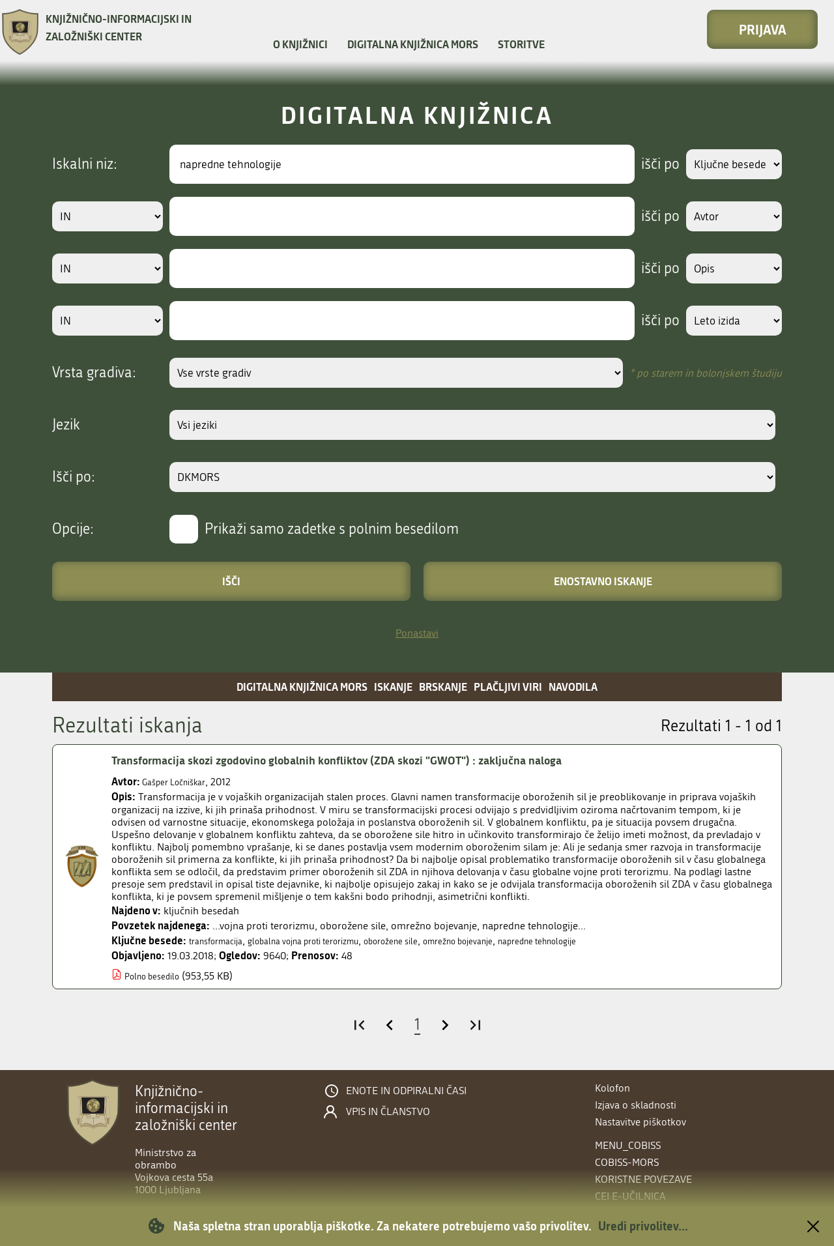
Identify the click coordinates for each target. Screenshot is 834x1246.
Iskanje (393, 686)
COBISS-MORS (627, 1162)
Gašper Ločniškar (180, 781)
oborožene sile (434, 941)
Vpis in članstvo (388, 1112)
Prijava (762, 29)
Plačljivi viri (508, 686)
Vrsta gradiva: (94, 372)
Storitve (521, 43)
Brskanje (443, 686)
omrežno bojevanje (515, 941)
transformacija (221, 941)
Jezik (66, 424)
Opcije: (73, 529)
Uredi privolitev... (643, 1225)
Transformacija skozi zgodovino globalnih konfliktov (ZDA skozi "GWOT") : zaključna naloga (372, 760)
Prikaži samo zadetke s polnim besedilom (332, 529)
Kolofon (612, 1088)
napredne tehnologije (611, 941)
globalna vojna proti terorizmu (327, 941)
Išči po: (73, 477)
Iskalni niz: (84, 164)
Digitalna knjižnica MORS (412, 43)
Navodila (573, 686)
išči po (648, 164)
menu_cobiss (628, 1145)
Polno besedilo (157, 976)
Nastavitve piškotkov (640, 1122)
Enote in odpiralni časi (406, 1091)
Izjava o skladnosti (635, 1105)
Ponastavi (417, 633)
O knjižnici (300, 43)
